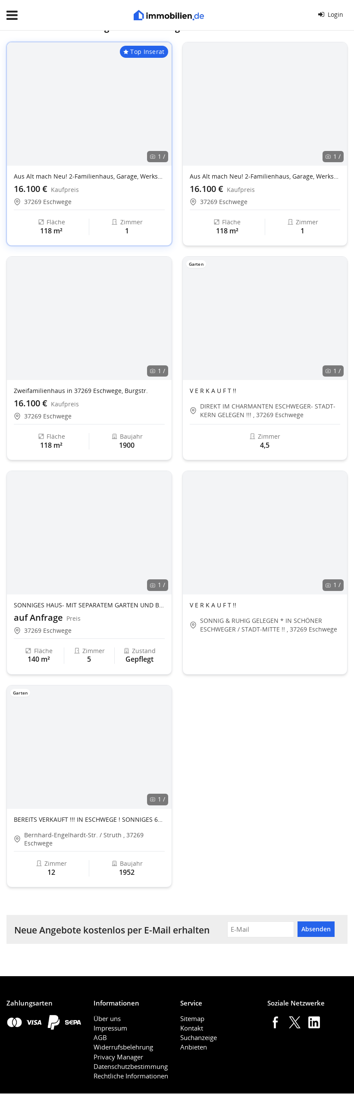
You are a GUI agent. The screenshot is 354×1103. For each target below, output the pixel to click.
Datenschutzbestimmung (131, 1066)
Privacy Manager (118, 1057)
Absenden (316, 929)
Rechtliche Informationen (131, 1076)
